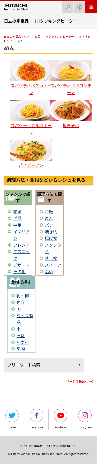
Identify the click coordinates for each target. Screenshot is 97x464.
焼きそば (71, 114)
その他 (19, 271)
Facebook (36, 419)
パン (49, 225)
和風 (17, 211)
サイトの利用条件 (31, 446)
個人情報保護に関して (61, 446)
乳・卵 (23, 295)
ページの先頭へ (77, 381)
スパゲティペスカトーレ (31, 77)
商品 (37, 36)
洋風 (17, 218)
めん (9, 48)
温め (49, 271)
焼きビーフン (31, 154)
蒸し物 (51, 258)
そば (21, 335)
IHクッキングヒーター (60, 36)
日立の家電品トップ (16, 36)
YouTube (60, 419)
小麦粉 (23, 342)
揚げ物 (51, 238)
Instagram (85, 419)
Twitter (12, 419)
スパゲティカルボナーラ (31, 117)
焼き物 (51, 231)
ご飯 (49, 211)
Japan (78, 5)
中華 (17, 225)
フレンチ (21, 245)
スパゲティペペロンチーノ (71, 77)
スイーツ (53, 265)
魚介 (21, 302)
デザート (21, 265)
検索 (66, 5)
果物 (21, 348)
